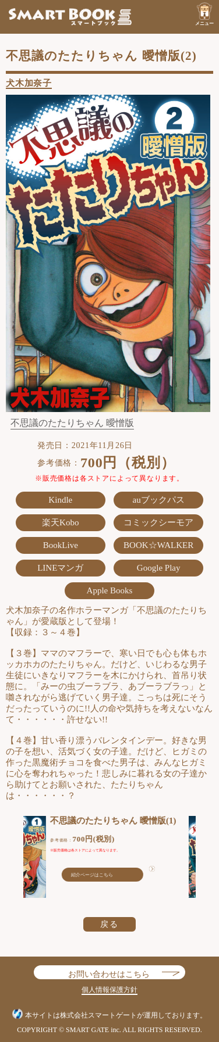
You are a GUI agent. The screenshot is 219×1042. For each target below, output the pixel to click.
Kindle (60, 499)
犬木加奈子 (29, 83)
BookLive (60, 545)
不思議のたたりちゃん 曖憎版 (72, 423)
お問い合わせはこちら (109, 972)
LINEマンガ (60, 567)
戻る (109, 924)
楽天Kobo (60, 522)
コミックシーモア (158, 522)
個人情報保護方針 (109, 990)
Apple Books (110, 590)
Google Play (159, 567)
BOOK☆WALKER (158, 545)
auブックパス (159, 499)
